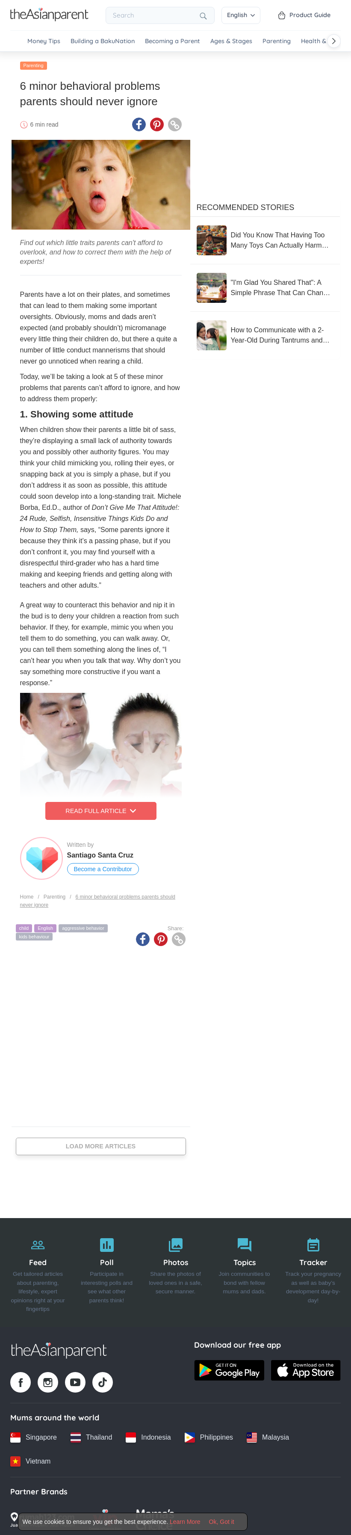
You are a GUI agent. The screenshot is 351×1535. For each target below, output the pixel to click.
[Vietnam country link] (30, 1459)
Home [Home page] (27, 894)
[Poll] (106, 1270)
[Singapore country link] (33, 1435)
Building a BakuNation (103, 41)
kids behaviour (34, 933)
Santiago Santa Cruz (100, 852)
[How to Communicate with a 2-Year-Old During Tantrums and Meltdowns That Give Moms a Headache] (265, 333)
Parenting (277, 41)
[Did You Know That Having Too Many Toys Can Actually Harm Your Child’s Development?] (265, 238)
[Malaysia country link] (268, 1435)
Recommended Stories (246, 205)
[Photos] (175, 1270)
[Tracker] (313, 1270)
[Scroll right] (334, 41)
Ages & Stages (231, 41)
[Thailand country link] (91, 1435)
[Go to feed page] (49, 19)
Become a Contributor (103, 866)
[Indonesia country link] (148, 1435)
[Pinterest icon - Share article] (157, 122)
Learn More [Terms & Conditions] (185, 1521)
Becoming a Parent (172, 41)
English (241, 15)
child (24, 925)
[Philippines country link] (209, 1435)
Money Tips (43, 41)
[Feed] (38, 1270)
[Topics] (244, 1270)
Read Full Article (100, 808)
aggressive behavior (83, 925)
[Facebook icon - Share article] (139, 122)
